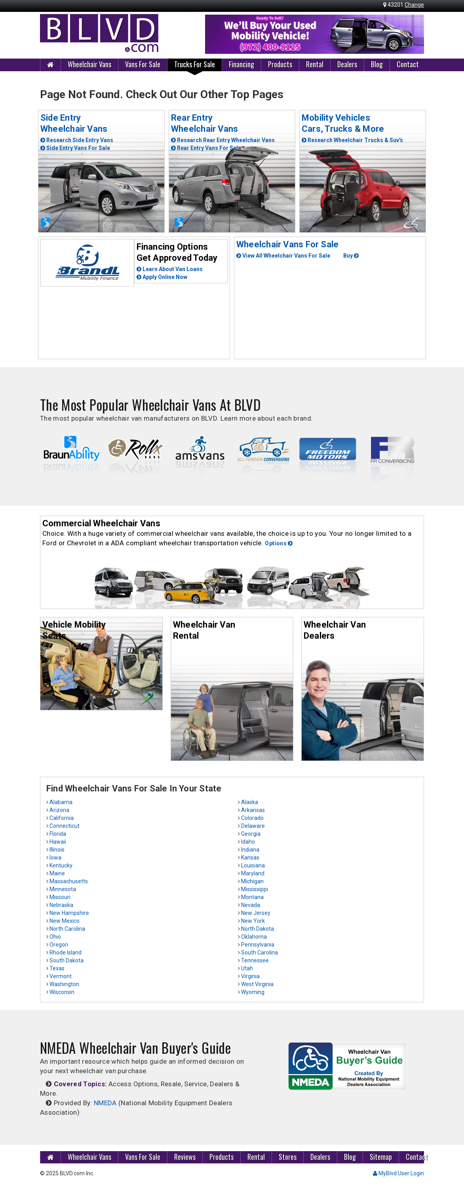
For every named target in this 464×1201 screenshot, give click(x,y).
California (61, 818)
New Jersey (255, 913)
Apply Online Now (162, 277)
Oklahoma (254, 936)
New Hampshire (69, 913)
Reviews (185, 1157)
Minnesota (62, 889)
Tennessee (255, 960)
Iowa (55, 857)
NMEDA (105, 1103)
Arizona (59, 810)
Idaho (248, 842)
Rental (314, 64)
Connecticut (64, 826)
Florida (57, 834)
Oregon (58, 944)
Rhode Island (65, 952)
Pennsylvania (257, 944)
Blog (377, 64)
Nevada (250, 905)
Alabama (60, 802)
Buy (351, 255)
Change (414, 5)
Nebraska (61, 905)
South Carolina (259, 952)
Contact (408, 64)
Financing (241, 64)
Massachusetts (68, 881)
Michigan (252, 881)
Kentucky (60, 865)
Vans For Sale (142, 64)
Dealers (347, 64)
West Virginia (257, 984)
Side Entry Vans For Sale (75, 148)
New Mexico (64, 921)
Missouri (59, 897)
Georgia (251, 834)
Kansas (250, 857)
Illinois (57, 849)
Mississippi (254, 889)
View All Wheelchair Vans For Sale (283, 255)
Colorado (252, 818)
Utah (247, 968)
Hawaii (57, 842)
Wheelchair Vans (89, 64)
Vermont (60, 976)
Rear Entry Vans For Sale (206, 148)
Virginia (250, 976)
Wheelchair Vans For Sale (287, 244)
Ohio (55, 936)
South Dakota (66, 960)
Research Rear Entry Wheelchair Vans (223, 140)
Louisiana (253, 865)
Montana (252, 897)
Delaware (253, 826)
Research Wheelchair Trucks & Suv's (352, 140)
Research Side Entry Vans (76, 140)
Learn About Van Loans (170, 269)
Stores (288, 1157)
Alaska (249, 802)
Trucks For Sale (194, 64)
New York (253, 921)
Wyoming (252, 992)
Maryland (252, 873)
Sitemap (381, 1157)
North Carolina (67, 929)
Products (280, 64)
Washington (64, 984)
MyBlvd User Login (398, 1173)
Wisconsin (61, 992)
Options (279, 543)
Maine (57, 873)
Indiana (250, 849)
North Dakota (257, 929)
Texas (57, 968)
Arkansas (253, 810)
